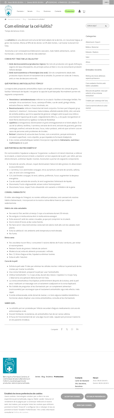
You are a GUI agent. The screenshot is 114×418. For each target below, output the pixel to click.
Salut (87, 57)
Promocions (69, 11)
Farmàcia (20, 11)
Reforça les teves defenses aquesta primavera (95, 77)
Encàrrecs (47, 11)
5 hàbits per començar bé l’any (97, 101)
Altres (88, 62)
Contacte (58, 11)
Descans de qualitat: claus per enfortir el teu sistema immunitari (97, 93)
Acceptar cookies (72, 396)
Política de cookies (20, 412)
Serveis (29, 11)
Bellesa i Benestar (92, 47)
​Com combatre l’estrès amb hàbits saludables (96, 84)
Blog (38, 11)
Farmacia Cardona (14, 19)
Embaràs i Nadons (92, 52)
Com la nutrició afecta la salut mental (96, 107)
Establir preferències (96, 396)
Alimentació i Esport (93, 42)
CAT (106, 2)
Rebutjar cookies (84, 405)
